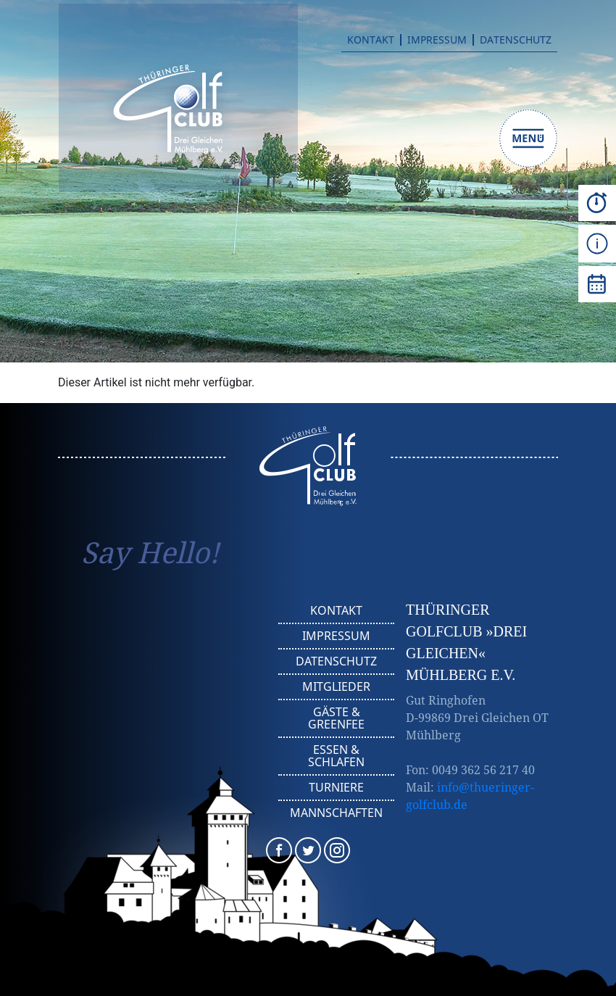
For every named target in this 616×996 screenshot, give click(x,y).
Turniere (336, 787)
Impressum (437, 40)
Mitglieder (336, 686)
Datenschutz (516, 40)
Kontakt (370, 40)
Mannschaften (336, 813)
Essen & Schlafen (336, 756)
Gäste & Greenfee (336, 718)
